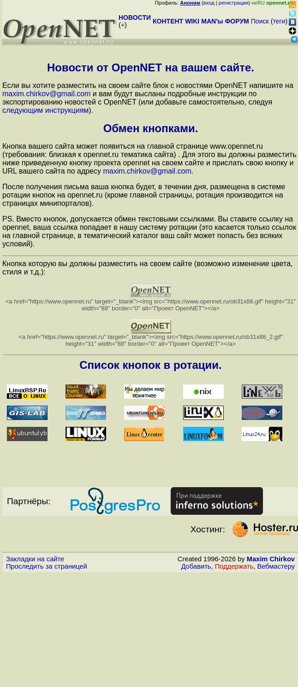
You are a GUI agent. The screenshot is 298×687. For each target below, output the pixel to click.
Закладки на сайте (35, 559)
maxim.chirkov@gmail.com (46, 94)
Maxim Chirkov (271, 559)
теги (279, 21)
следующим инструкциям (45, 110)
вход (209, 3)
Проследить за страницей (46, 566)
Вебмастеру (276, 566)
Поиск (260, 21)
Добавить (196, 566)
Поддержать (234, 566)
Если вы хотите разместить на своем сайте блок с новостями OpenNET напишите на (147, 85)
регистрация (234, 3)
